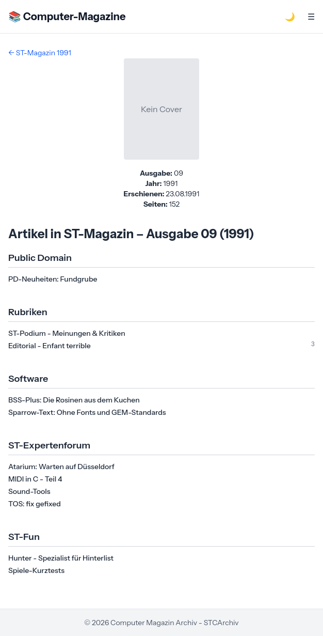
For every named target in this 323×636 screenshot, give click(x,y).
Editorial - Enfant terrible (49, 345)
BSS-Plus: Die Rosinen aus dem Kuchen (74, 400)
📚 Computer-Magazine (66, 16)
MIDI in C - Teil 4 (35, 479)
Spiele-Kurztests (36, 570)
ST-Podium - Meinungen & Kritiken (66, 333)
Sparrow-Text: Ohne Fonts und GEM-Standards (87, 412)
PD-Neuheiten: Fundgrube (53, 279)
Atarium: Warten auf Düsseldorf (61, 466)
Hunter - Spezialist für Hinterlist (61, 558)
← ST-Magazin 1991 (39, 52)
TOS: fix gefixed (34, 503)
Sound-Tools (29, 491)
